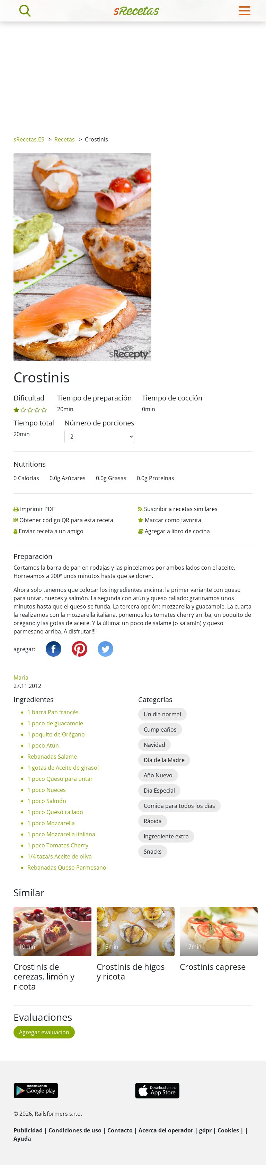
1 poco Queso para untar (60, 779)
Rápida (153, 821)
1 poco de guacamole (55, 723)
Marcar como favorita (173, 520)
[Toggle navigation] (244, 11)
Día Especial (159, 790)
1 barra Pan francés (53, 712)
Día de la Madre (164, 760)
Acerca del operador (166, 1130)
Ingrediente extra (166, 836)
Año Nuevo (158, 775)
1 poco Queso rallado (55, 812)
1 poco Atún (43, 745)
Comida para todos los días (179, 806)
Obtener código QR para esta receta (66, 520)
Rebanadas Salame (52, 756)
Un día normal (162, 714)
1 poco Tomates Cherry (57, 845)
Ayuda (22, 1138)
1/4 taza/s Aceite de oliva (59, 856)
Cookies (228, 1130)
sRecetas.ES (29, 139)
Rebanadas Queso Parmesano (66, 867)
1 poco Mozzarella (51, 823)
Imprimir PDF (37, 509)
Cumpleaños (160, 729)
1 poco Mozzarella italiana (61, 834)
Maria (21, 677)
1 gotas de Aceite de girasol (63, 767)
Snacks (153, 851)
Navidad (154, 745)
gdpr (205, 1130)
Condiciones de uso (74, 1130)
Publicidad (28, 1130)
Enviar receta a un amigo (51, 531)
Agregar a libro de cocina (177, 531)
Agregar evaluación (44, 1032)
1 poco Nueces (46, 790)
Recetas (64, 139)
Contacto (120, 1130)
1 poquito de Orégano (56, 734)
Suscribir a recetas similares (181, 509)
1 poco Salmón (46, 801)
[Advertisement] (133, 73)
